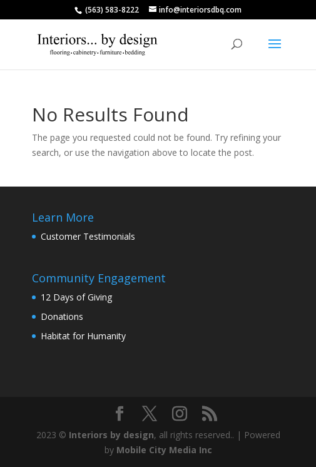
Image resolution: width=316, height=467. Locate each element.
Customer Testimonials (88, 236)
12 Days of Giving (76, 297)
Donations (62, 316)
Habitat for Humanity (83, 336)
